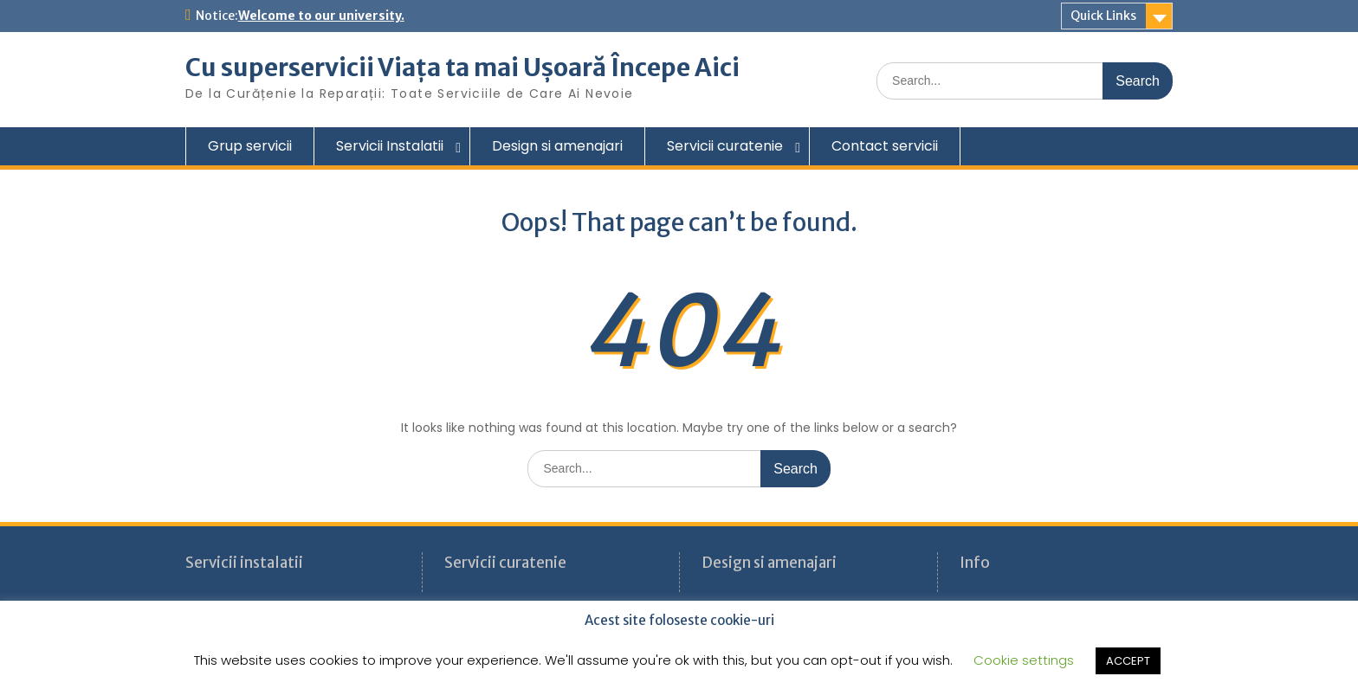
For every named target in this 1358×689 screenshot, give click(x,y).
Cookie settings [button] (1023, 660)
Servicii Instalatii (389, 146)
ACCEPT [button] (1128, 661)
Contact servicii (884, 146)
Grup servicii (250, 146)
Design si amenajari (557, 146)
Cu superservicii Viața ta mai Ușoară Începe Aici (462, 67)
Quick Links (1103, 15)
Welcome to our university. (321, 15)
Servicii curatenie (725, 146)
